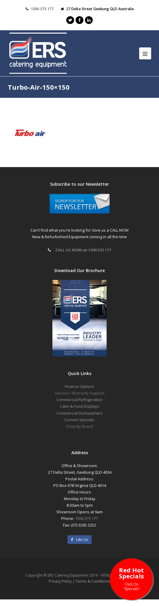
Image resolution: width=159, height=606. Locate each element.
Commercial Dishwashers (79, 413)
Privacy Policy (60, 581)
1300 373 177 (86, 518)
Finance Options (79, 386)
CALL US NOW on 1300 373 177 (83, 250)
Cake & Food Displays (79, 406)
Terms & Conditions (93, 581)
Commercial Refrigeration (79, 399)
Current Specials (79, 419)
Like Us (79, 539)
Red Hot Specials (131, 578)
